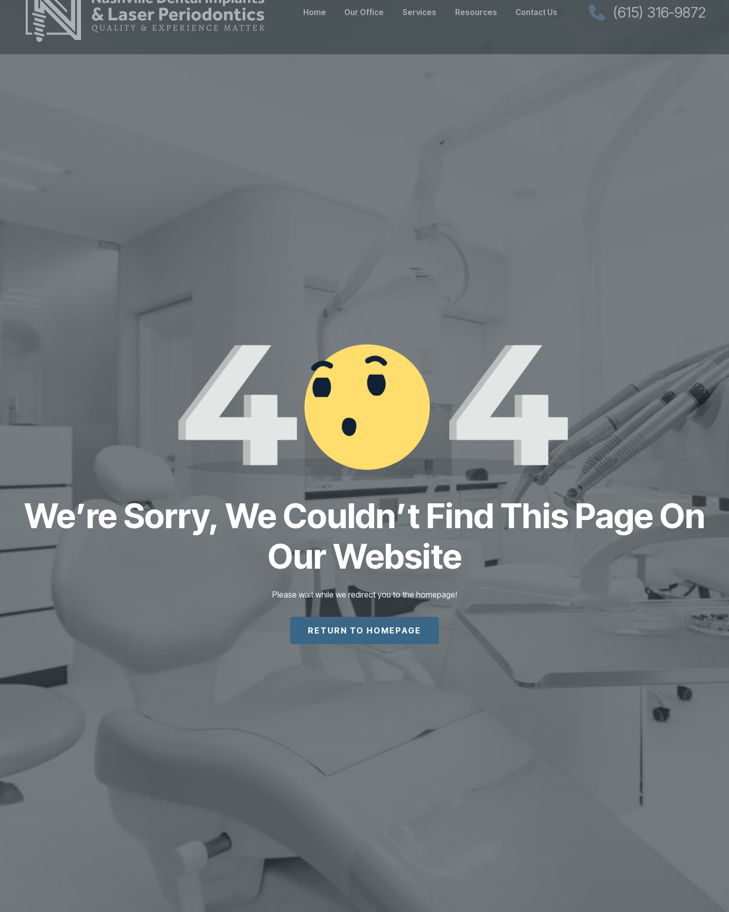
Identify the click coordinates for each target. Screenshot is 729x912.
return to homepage (364, 630)
